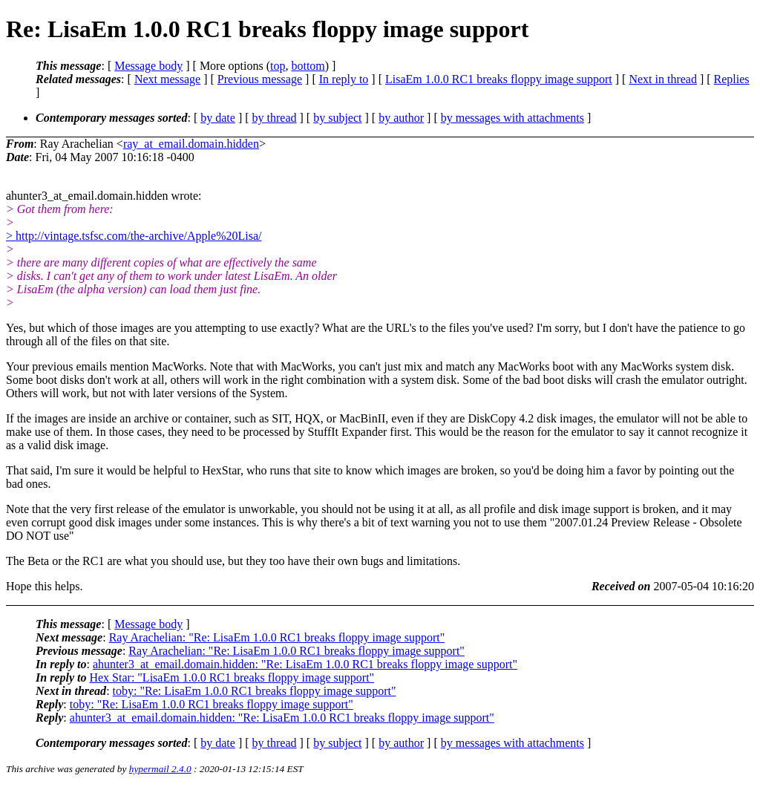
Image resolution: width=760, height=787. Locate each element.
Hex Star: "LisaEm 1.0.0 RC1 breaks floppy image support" (231, 677)
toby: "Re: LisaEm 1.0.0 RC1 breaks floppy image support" (254, 691)
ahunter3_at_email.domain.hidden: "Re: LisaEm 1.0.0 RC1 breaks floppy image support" (305, 664)
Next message (167, 79)
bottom (307, 65)
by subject (337, 117)
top (277, 65)
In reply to (344, 79)
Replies (732, 79)
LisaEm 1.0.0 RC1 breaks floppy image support (498, 79)
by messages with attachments (512, 117)
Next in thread (663, 79)
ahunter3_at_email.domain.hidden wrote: (103, 209)
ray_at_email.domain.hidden (191, 143)
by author (401, 117)
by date (217, 117)
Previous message (259, 79)
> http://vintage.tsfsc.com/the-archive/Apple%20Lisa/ (133, 235)
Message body (148, 65)
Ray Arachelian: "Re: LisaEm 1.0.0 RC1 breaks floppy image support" (277, 637)
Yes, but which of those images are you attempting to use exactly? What (178, 327)
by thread (274, 117)
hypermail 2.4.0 (160, 768)
